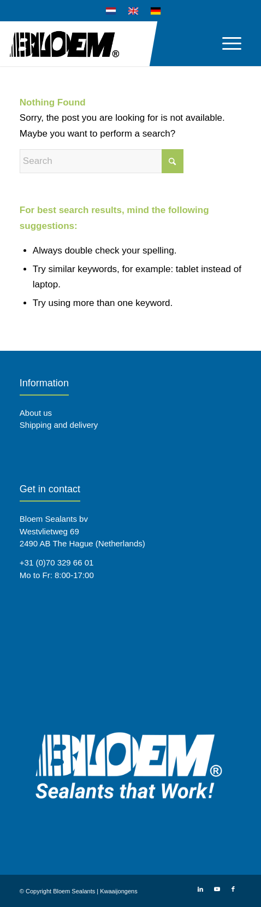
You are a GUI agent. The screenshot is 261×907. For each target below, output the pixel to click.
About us (36, 412)
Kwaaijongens (119, 891)
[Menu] (226, 43)
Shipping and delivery (59, 424)
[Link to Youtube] (217, 889)
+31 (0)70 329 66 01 (57, 562)
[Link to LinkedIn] (200, 889)
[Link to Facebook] (233, 889)
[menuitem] (111, 11)
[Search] (101, 161)
